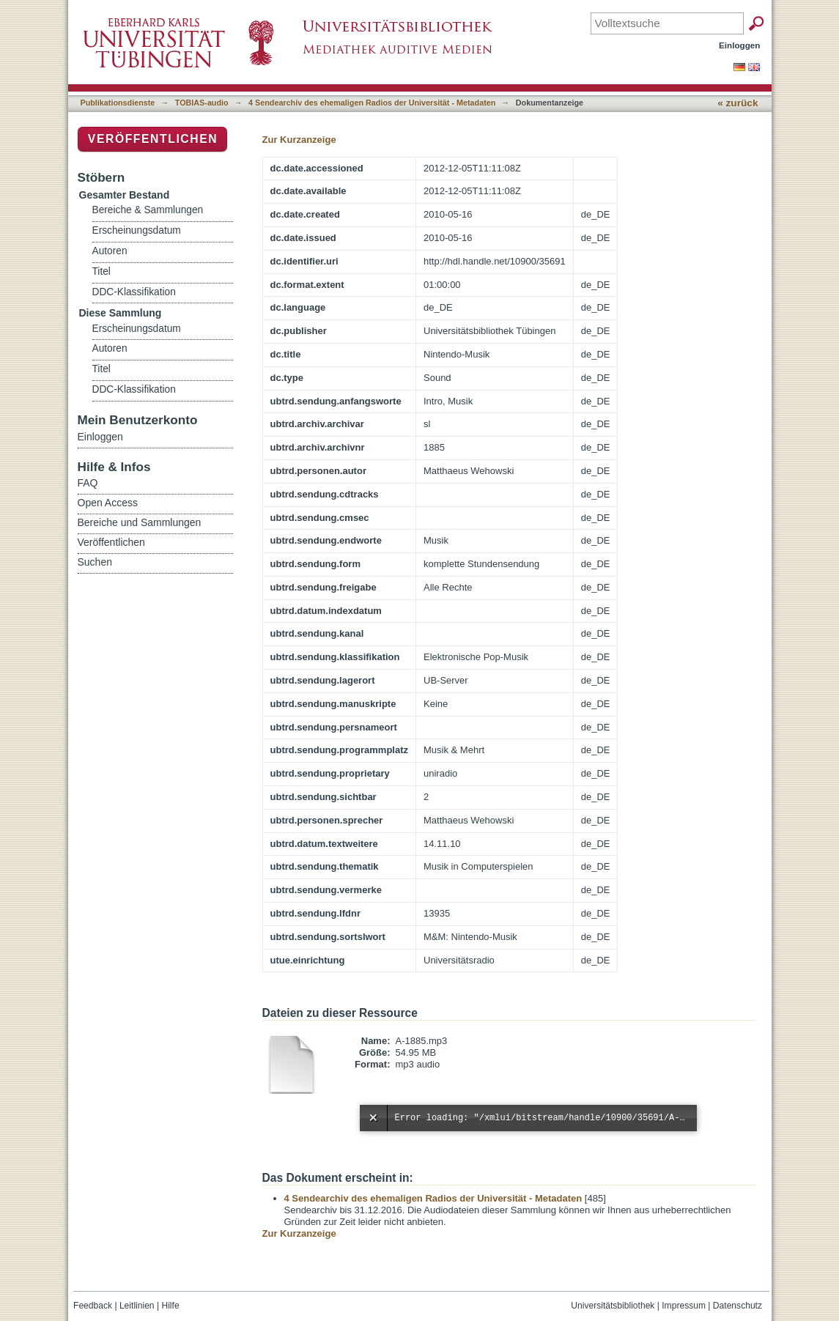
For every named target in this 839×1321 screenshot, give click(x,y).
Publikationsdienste (118, 102)
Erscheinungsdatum (136, 230)
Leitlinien (137, 1305)
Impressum (684, 1305)
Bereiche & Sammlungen (148, 209)
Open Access (108, 502)
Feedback (92, 1305)
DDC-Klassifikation (134, 291)
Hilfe (170, 1305)
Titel (101, 271)
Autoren (109, 250)
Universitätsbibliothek (612, 1305)
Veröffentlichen (153, 139)
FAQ (88, 483)
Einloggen (740, 45)
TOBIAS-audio (202, 102)
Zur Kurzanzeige (299, 139)
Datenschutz (737, 1305)
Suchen (95, 562)
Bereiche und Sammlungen (140, 522)
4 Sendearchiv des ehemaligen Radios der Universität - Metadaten (371, 102)
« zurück (737, 102)
